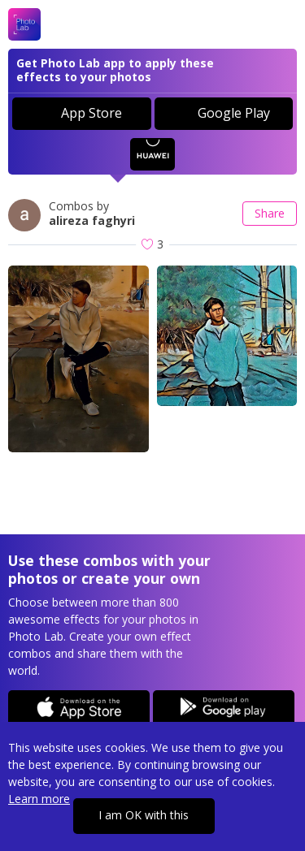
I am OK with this (143, 815)
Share (270, 213)
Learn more (39, 798)
